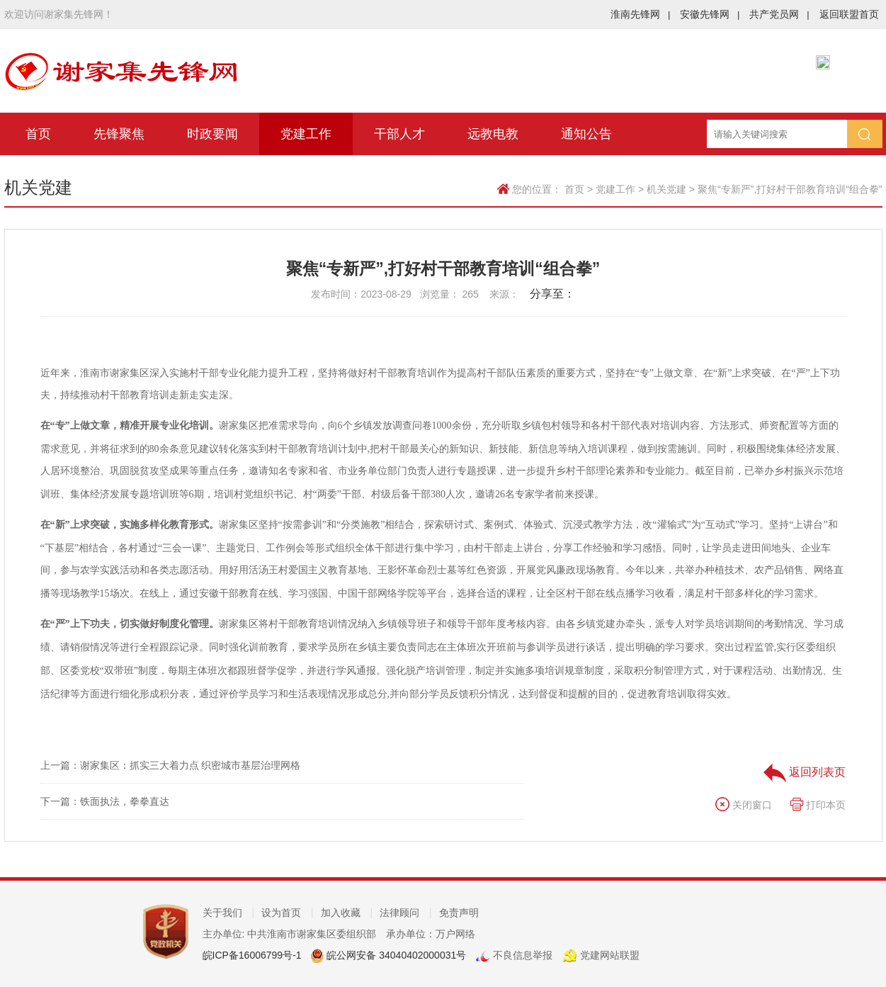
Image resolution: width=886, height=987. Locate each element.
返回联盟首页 (849, 14)
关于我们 (229, 912)
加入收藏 (347, 912)
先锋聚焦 (118, 134)
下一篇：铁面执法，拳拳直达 (104, 801)
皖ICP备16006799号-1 (252, 955)
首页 (38, 134)
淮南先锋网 (640, 14)
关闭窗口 (743, 805)
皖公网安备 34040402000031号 (395, 955)
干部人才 (399, 134)
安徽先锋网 (709, 14)
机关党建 (666, 189)
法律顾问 (406, 912)
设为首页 (287, 912)
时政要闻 (212, 134)
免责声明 (459, 912)
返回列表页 (804, 772)
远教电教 (492, 134)
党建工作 (305, 134)
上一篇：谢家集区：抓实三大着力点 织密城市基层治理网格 (170, 765)
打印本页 (818, 805)
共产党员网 (779, 14)
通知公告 (586, 134)
